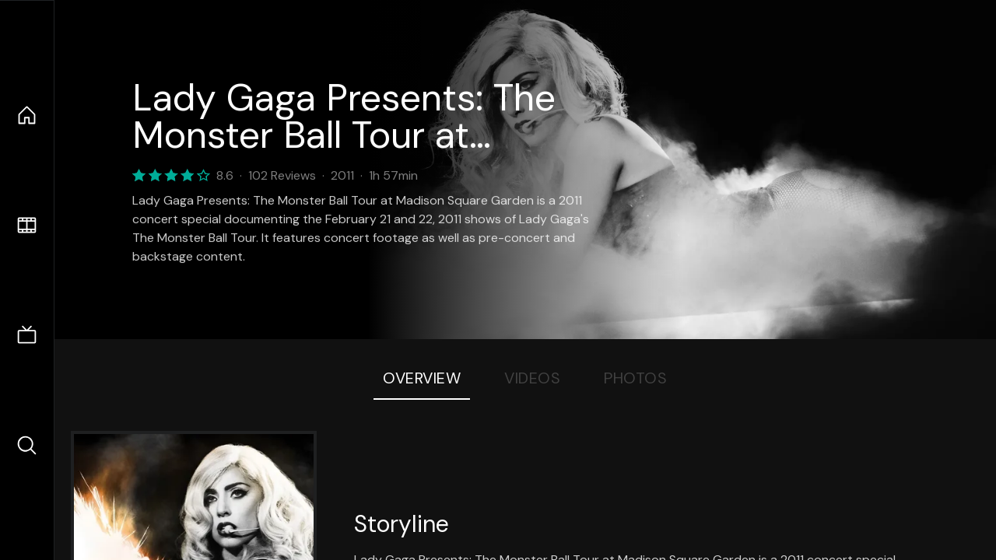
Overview (422, 378)
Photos (635, 378)
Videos (532, 378)
